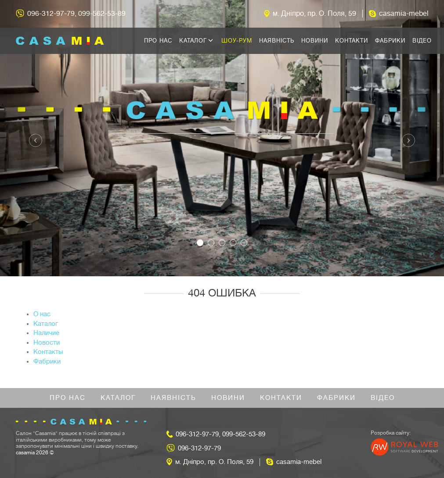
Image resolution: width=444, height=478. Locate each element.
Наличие (46, 333)
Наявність (276, 40)
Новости (46, 342)
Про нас (158, 40)
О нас (42, 314)
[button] (33, 138)
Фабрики (390, 40)
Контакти (351, 40)
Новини (314, 40)
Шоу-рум (236, 40)
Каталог (196, 40)
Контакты (48, 352)
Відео (422, 40)
